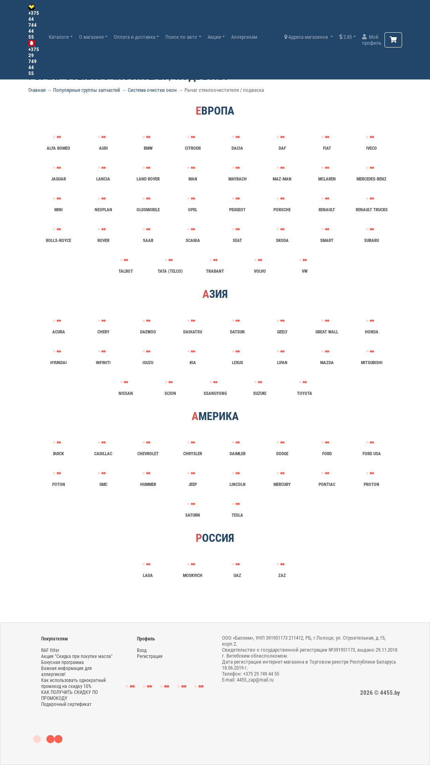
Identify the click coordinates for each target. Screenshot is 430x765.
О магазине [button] (91, 37)
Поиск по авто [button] (181, 37)
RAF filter (50, 650)
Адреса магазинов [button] (306, 37)
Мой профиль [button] (371, 40)
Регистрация (149, 656)
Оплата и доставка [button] (134, 37)
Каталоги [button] (59, 37)
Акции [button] (214, 37)
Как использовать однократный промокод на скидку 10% (73, 683)
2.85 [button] (345, 37)
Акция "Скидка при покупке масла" (77, 656)
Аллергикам (244, 37)
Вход (142, 650)
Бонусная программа (62, 662)
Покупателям (54, 639)
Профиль (146, 639)
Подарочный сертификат (66, 704)
